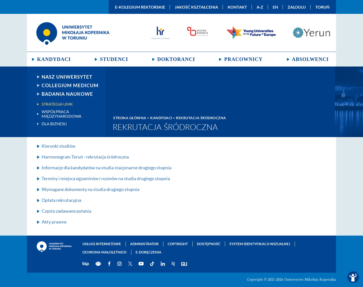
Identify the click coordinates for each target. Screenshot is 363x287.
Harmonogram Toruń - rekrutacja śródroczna (85, 156)
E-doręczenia (148, 252)
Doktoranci (176, 59)
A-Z (260, 7)
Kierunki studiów (58, 146)
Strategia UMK (57, 104)
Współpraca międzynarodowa (61, 113)
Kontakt (237, 7)
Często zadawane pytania (66, 211)
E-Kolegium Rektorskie (140, 7)
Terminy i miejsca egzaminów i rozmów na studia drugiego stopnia (106, 178)
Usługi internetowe (101, 244)
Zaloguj (297, 7)
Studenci (114, 59)
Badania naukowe (67, 94)
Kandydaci (54, 59)
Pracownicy (243, 59)
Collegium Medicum (70, 85)
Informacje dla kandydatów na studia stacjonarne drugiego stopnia (106, 167)
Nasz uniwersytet (67, 77)
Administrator (144, 244)
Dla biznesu (54, 123)
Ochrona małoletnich (104, 252)
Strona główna (129, 118)
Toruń (322, 7)
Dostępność (208, 244)
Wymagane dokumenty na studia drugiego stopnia (90, 189)
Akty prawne (54, 221)
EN (275, 7)
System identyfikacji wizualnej (259, 244)
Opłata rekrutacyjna (61, 200)
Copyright (178, 244)
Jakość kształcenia (196, 7)
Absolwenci (310, 59)
